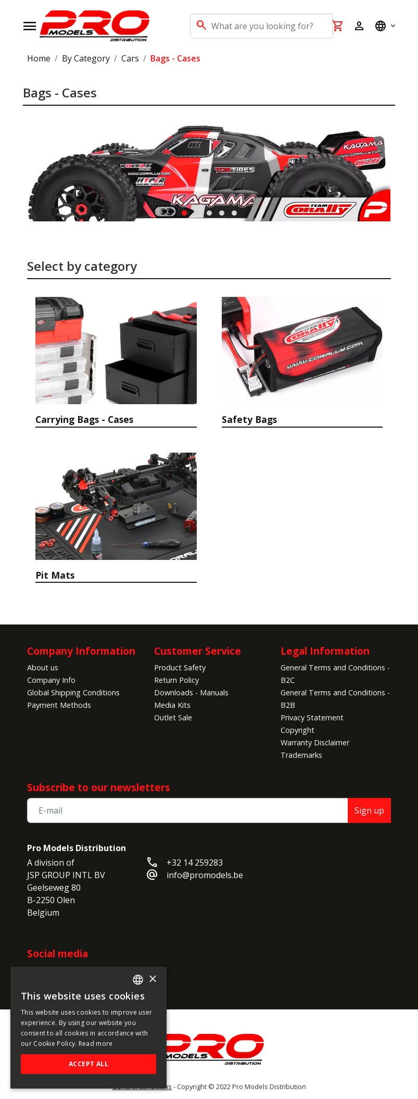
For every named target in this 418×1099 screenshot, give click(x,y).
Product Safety (180, 667)
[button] (184, 213)
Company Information (81, 651)
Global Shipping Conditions (73, 692)
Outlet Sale (173, 717)
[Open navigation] (30, 26)
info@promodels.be (205, 875)
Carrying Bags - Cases (84, 419)
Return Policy (176, 680)
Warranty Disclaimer (315, 742)
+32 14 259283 (195, 862)
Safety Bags (249, 419)
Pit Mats (54, 575)
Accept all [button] (88, 1063)
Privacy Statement (312, 717)
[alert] (88, 1028)
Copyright (297, 730)
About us (42, 667)
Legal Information (325, 651)
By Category (86, 58)
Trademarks (301, 755)
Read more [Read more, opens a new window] (96, 1043)
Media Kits (172, 705)
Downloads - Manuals (191, 692)
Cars (130, 58)
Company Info (51, 680)
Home (38, 58)
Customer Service (197, 651)
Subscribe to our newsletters (98, 787)
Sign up (369, 810)
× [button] (152, 979)
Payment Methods (59, 705)
